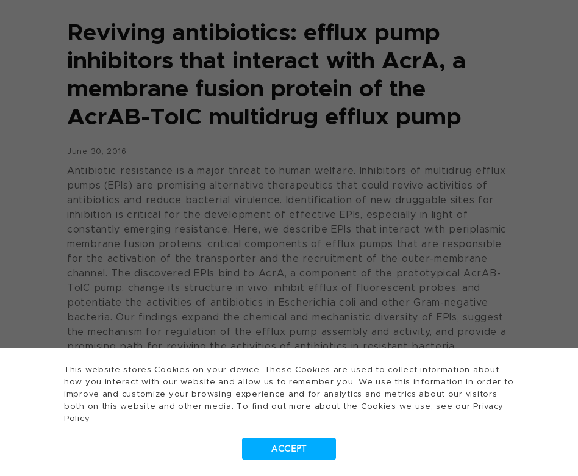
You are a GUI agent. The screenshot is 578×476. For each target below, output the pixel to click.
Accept (289, 449)
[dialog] (289, 238)
